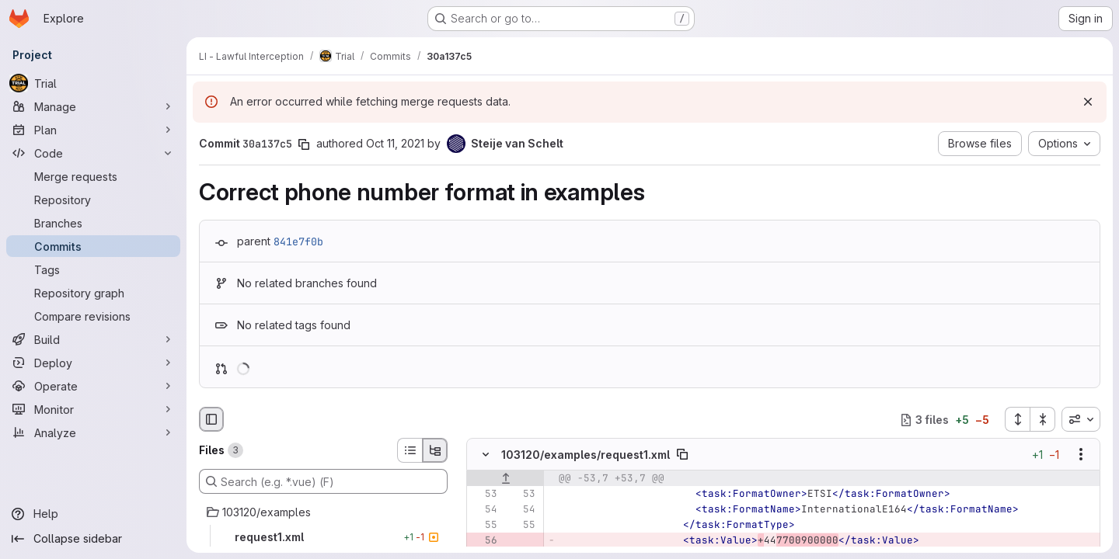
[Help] (93, 514)
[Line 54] (484, 510)
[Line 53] (484, 494)
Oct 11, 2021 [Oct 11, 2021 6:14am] (395, 143)
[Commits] (93, 246)
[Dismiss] (1088, 101)
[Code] (93, 153)
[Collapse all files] (1042, 419)
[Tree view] (435, 450)
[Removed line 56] (484, 541)
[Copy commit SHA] (304, 144)
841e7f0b (298, 241)
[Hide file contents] (485, 455)
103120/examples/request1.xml (585, 454)
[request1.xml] (323, 537)
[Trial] (93, 83)
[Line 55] (484, 525)
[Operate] (93, 386)
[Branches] (93, 223)
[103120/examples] (323, 512)
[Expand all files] (1017, 419)
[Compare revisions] (93, 316)
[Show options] (1081, 455)
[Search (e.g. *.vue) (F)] (323, 481)
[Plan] (93, 130)
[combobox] (1080, 419)
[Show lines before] (505, 479)
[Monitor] (93, 409)
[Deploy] (93, 362)
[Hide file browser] (211, 419)
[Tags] (93, 269)
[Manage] (93, 106)
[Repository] (93, 199)
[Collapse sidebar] (93, 539)
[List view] (409, 450)
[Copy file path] (682, 455)
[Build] (93, 339)
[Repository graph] (93, 293)
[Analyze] (93, 432)
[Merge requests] (93, 176)
